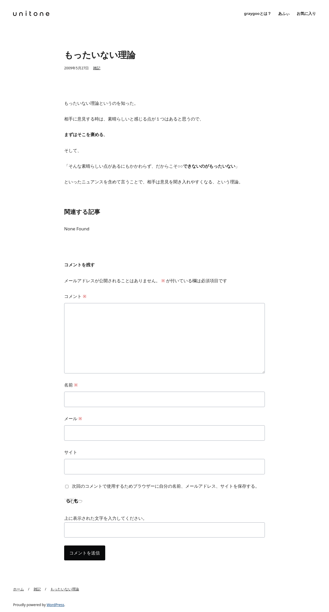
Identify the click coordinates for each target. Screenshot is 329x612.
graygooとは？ (257, 13)
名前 (71, 385)
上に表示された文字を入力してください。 (105, 518)
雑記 (96, 67)
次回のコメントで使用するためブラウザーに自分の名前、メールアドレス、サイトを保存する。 (165, 486)
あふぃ (284, 13)
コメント (75, 296)
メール (73, 418)
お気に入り (306, 13)
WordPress (55, 604)
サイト (70, 452)
